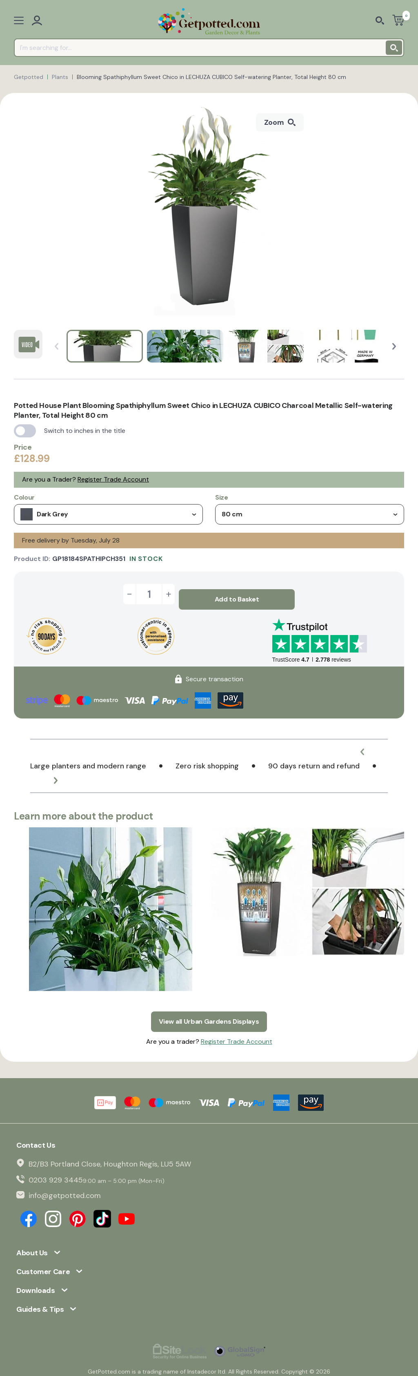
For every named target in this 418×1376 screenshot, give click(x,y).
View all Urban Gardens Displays (209, 1011)
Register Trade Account (113, 479)
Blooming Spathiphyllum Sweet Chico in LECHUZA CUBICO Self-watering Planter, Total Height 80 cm (211, 77)
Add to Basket (237, 594)
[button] (394, 346)
